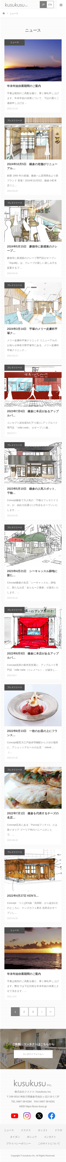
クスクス (26, 1130)
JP (43, 4)
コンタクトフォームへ (33, 1054)
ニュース (14, 42)
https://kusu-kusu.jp (36, 1106)
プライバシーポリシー (18, 1143)
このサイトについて (49, 1143)
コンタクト (50, 1136)
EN (50, 4)
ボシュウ (32, 1136)
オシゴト (43, 1130)
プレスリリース (14, 120)
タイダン (15, 1136)
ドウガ (58, 1130)
